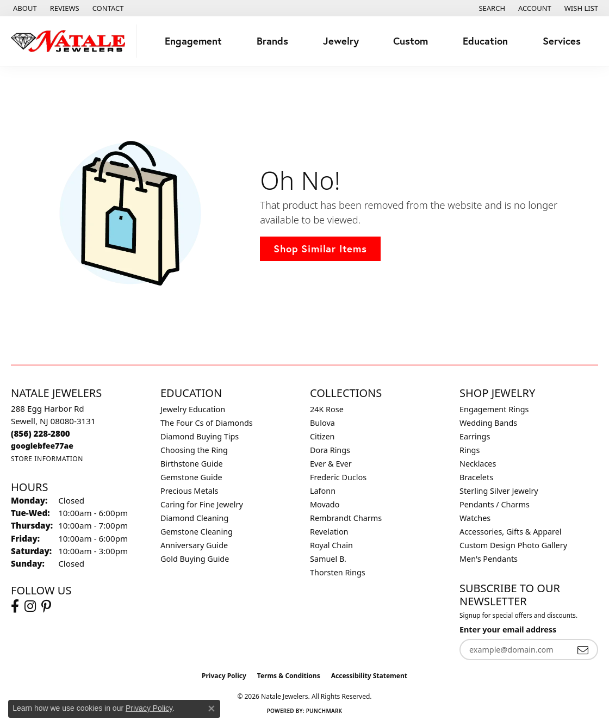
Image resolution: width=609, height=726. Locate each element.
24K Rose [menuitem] (327, 409)
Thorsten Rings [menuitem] (337, 572)
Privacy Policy (224, 675)
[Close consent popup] (211, 708)
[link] (24, 8)
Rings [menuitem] (469, 450)
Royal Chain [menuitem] (331, 545)
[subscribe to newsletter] (583, 649)
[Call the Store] (40, 433)
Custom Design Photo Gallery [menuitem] (513, 545)
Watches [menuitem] (474, 518)
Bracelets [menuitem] (476, 477)
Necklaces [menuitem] (477, 463)
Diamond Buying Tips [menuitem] (199, 436)
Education (485, 40)
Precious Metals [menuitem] (189, 491)
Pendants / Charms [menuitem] (494, 504)
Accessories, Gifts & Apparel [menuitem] (510, 531)
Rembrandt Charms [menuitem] (346, 518)
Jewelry (341, 40)
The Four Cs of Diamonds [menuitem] (206, 423)
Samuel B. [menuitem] (328, 559)
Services (562, 40)
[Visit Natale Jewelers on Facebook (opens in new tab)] (15, 606)
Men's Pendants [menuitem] (488, 559)
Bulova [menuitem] (322, 423)
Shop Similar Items (320, 248)
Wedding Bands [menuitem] (488, 423)
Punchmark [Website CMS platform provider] (324, 711)
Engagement (193, 40)
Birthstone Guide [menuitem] (191, 463)
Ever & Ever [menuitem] (331, 463)
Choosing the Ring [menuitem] (194, 450)
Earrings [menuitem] (474, 436)
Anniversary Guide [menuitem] (194, 545)
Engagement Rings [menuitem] (494, 409)
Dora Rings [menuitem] (330, 450)
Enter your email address (507, 629)
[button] (490, 8)
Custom (410, 40)
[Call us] (42, 445)
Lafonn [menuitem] (322, 491)
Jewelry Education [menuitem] (192, 409)
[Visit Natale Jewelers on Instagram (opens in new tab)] (30, 606)
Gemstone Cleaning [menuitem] (196, 531)
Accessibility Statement (369, 675)
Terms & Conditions (288, 675)
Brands (272, 40)
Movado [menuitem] (324, 504)
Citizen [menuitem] (322, 436)
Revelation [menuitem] (329, 531)
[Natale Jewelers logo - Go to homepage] (70, 41)
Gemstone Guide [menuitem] (191, 477)
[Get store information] (47, 458)
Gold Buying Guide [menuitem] (194, 559)
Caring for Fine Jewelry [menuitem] (201, 504)
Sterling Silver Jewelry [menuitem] (498, 491)
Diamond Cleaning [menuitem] (194, 518)
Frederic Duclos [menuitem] (338, 477)
